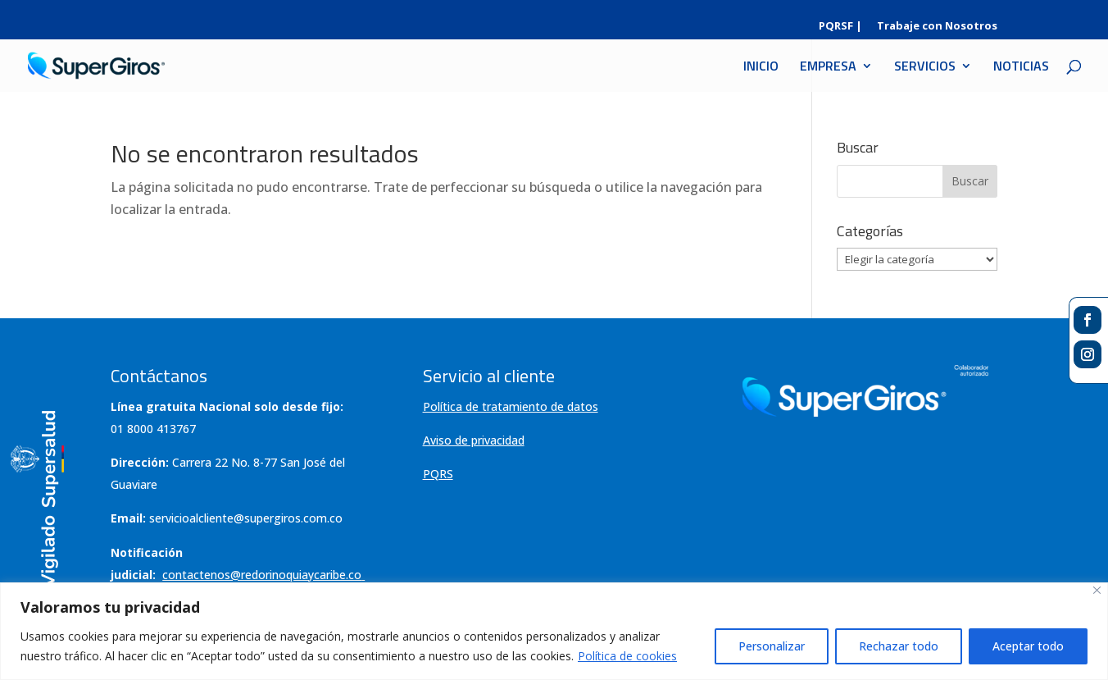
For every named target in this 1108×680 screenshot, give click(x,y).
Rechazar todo (898, 646)
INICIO (761, 67)
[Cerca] (1097, 590)
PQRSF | (840, 27)
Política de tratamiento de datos (510, 406)
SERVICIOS (925, 67)
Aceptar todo (1028, 646)
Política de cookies (627, 656)
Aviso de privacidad (473, 440)
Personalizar (771, 646)
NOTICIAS (1021, 67)
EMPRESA (828, 67)
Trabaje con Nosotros (937, 27)
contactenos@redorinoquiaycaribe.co (263, 574)
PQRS (438, 473)
